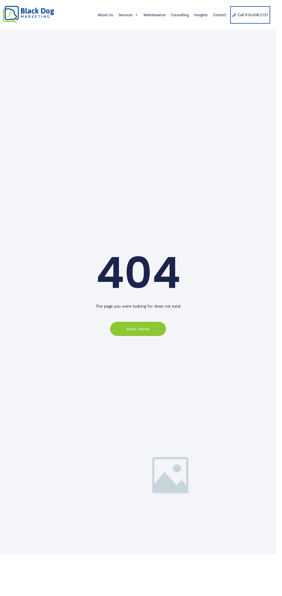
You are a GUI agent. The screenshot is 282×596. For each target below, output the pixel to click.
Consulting (180, 15)
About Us (105, 15)
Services (128, 15)
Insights (200, 15)
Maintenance (154, 15)
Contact (219, 15)
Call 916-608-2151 (253, 15)
